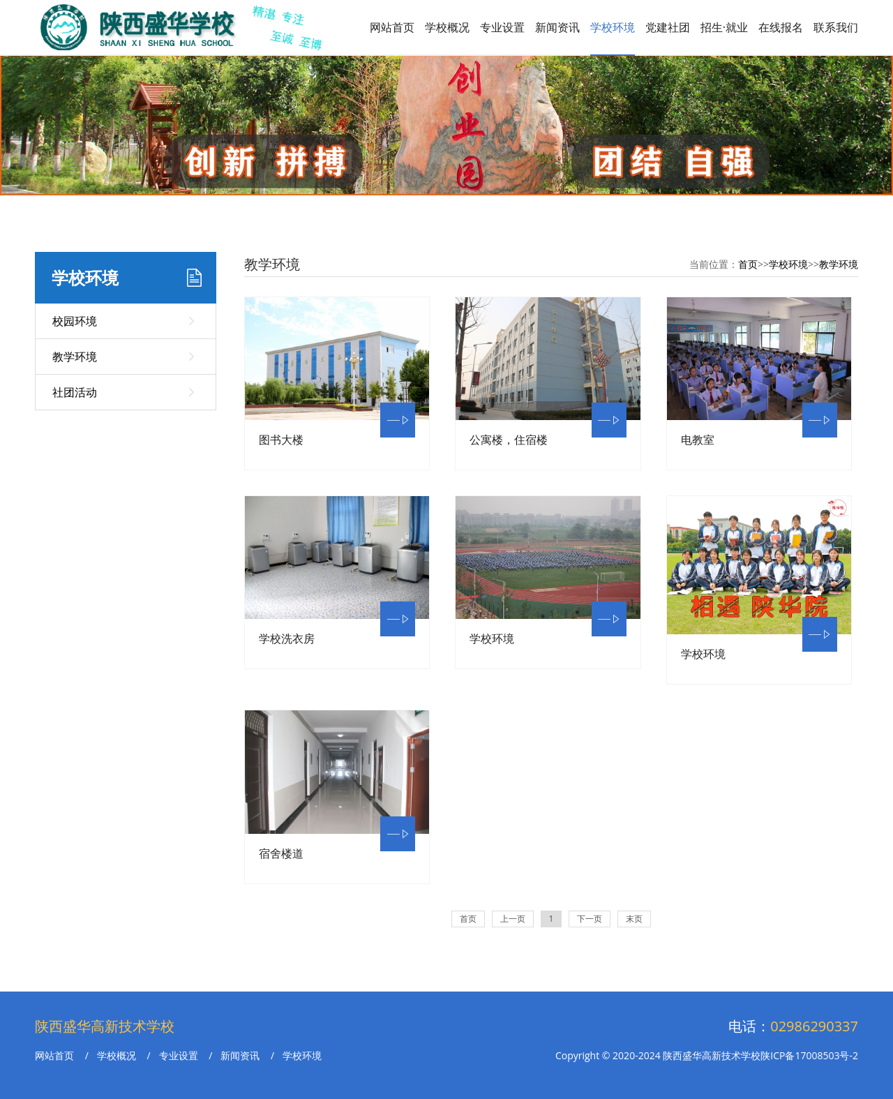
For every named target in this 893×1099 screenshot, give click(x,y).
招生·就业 (724, 27)
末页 (634, 919)
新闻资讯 (557, 27)
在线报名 (780, 27)
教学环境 (74, 356)
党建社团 (667, 27)
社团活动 (74, 392)
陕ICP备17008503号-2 (809, 1055)
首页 (748, 264)
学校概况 (447, 27)
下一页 (589, 919)
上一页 (512, 919)
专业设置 (502, 27)
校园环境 (74, 321)
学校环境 (612, 27)
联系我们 (835, 27)
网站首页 (392, 27)
